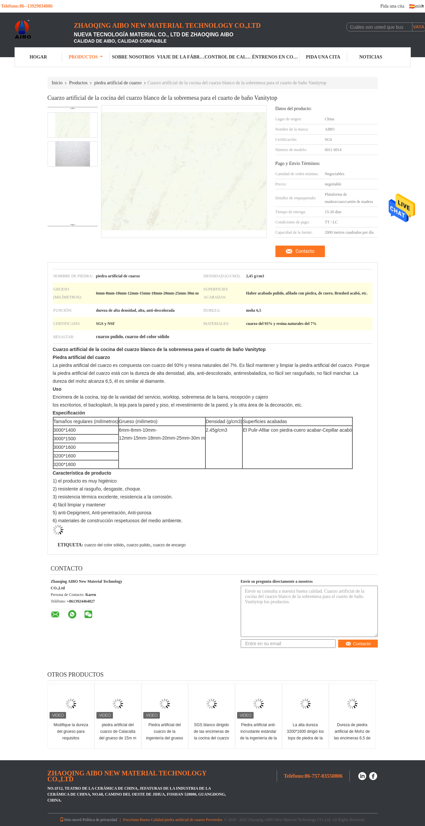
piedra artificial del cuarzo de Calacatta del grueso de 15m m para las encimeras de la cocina (117, 738)
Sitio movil (71, 819)
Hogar (38, 57)
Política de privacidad (100, 819)
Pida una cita (392, 6)
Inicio (57, 82)
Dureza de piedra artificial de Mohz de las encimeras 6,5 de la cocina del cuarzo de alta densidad (352, 738)
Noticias (370, 57)
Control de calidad (228, 57)
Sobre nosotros (133, 57)
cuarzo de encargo (169, 545)
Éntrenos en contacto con (276, 57)
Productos (86, 57)
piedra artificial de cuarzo (117, 82)
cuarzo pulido (138, 545)
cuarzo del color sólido (104, 545)
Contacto (305, 251)
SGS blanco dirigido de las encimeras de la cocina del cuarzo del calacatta (211, 735)
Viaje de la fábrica (181, 57)
